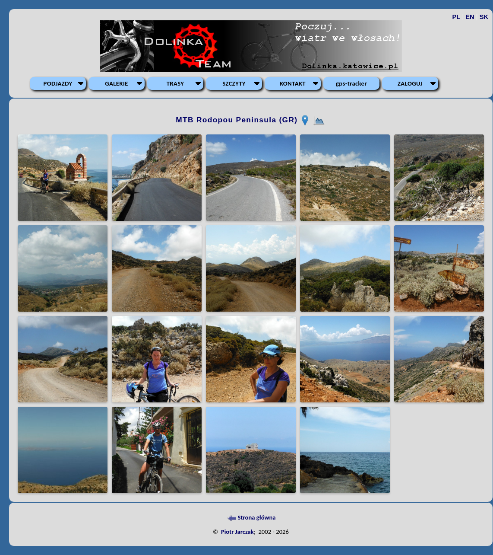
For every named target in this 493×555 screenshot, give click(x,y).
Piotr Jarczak (237, 532)
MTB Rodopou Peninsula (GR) (238, 119)
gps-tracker (351, 83)
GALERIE (116, 83)
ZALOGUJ (410, 83)
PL (456, 16)
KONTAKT (293, 83)
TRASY (175, 83)
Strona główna (250, 517)
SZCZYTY (234, 83)
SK (484, 16)
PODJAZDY (58, 83)
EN (469, 16)
